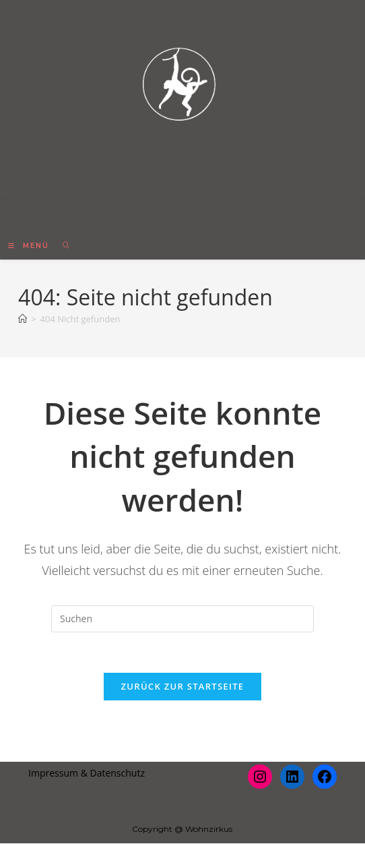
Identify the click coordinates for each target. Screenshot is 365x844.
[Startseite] (22, 319)
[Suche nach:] (62, 245)
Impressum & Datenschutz (86, 773)
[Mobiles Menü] (30, 245)
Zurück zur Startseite (182, 687)
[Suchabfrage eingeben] (182, 618)
